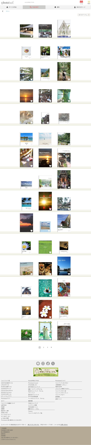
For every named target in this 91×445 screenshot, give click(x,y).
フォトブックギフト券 (60, 391)
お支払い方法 (4, 412)
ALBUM (6, 388)
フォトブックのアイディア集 (35, 413)
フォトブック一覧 (5, 380)
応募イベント (58, 399)
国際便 (2, 409)
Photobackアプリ (5, 398)
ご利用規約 (3, 428)
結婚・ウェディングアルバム (35, 389)
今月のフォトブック (33, 403)
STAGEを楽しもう (32, 384)
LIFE (5, 384)
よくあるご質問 (5, 418)
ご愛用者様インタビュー (61, 384)
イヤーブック (31, 392)
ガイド (2, 400)
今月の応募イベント (33, 407)
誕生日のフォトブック (33, 394)
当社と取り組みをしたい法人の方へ (9, 437)
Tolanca (30, 411)
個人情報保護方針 (5, 432)
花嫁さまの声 (58, 386)
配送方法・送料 (5, 410)
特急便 (2, 407)
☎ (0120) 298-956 (33, 424)
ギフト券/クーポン (5, 416)
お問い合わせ (64, 424)
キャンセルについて (6, 414)
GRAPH (7, 383)
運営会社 (3, 434)
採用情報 (3, 435)
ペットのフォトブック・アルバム (36, 398)
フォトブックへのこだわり (61, 383)
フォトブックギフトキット (61, 392)
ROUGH (6, 392)
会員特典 (57, 396)
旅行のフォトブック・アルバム (35, 391)
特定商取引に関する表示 (7, 430)
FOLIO (7, 390)
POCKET (6, 394)
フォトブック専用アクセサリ (62, 388)
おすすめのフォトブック (34, 386)
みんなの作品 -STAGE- (33, 380)
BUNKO (6, 386)
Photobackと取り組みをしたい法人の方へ (11, 420)
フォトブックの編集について (8, 403)
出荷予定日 (3, 405)
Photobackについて (60, 380)
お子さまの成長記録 (33, 396)
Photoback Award (33, 383)
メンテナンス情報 (32, 405)
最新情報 (30, 400)
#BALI (8, 11)
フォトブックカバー (60, 394)
